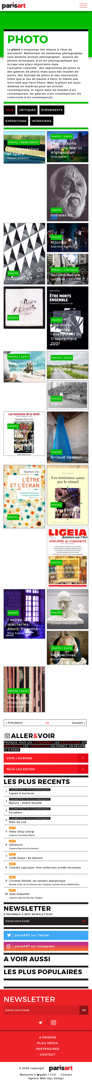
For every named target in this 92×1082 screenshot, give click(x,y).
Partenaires (47, 1049)
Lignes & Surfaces (21, 793)
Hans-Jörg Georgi (21, 831)
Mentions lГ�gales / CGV (38, 1074)
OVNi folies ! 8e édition (26, 858)
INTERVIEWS (41, 121)
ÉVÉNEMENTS (51, 110)
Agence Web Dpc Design (46, 1078)
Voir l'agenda (47, 758)
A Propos (47, 1037)
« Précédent (14, 722)
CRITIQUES (27, 110)
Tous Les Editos (47, 769)
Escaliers (15, 812)
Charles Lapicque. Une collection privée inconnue (45, 867)
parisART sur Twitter (27, 936)
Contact (47, 1054)
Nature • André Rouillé (25, 803)
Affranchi (16, 844)
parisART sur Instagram (30, 946)
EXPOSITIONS (15, 121)
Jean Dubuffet (19, 894)
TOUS (9, 110)
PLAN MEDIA (47, 1043)
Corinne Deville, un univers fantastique (37, 880)
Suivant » (78, 722)
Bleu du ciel (17, 822)
